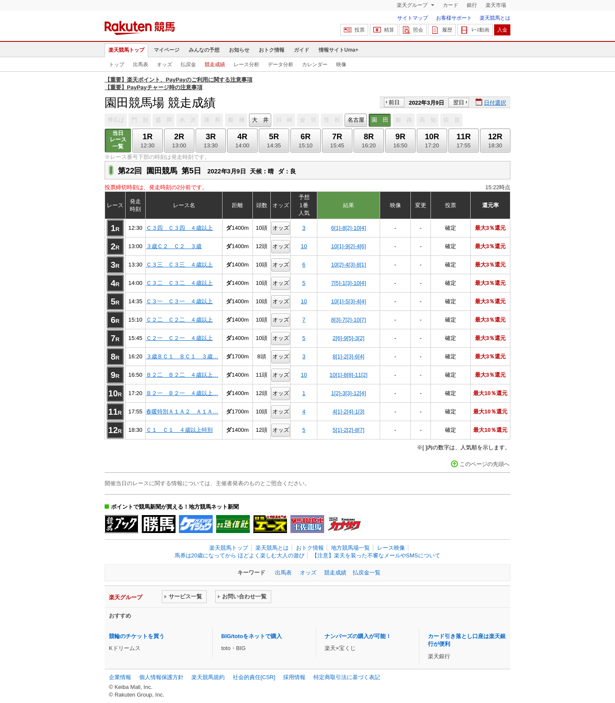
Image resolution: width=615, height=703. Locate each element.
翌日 (458, 102)
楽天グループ (413, 5)
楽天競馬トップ (126, 50)
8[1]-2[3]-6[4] (348, 356)
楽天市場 (496, 5)
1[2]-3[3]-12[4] (348, 393)
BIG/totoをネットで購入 (251, 636)
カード (450, 5)
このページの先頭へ (485, 464)
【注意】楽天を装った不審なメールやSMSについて (376, 555)
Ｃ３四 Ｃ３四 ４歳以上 (179, 228)
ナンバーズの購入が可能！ (358, 636)
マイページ (166, 50)
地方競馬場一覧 (350, 548)
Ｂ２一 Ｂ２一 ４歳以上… (182, 393)
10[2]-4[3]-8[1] (348, 264)
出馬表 (140, 64)
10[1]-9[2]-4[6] (348, 246)
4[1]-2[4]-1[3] (348, 411)
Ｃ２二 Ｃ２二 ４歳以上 (179, 319)
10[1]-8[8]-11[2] (349, 375)
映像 (341, 64)
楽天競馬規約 (208, 677)
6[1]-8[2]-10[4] (348, 228)
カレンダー (315, 64)
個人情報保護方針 (161, 677)
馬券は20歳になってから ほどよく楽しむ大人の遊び (240, 555)
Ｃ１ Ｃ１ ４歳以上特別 (179, 430)
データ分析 (280, 64)
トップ (116, 64)
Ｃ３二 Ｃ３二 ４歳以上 (179, 283)
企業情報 (120, 677)
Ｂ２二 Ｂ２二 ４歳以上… (182, 375)
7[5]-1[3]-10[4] (348, 283)
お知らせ (239, 50)
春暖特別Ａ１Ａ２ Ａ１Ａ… (182, 411)
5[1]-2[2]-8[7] (348, 430)
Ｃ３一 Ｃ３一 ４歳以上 (179, 301)
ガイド (301, 50)
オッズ (164, 64)
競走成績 (215, 64)
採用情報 (294, 677)
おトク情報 (271, 50)
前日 (394, 102)
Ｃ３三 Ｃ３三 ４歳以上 (179, 264)
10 (304, 246)
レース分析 (246, 64)
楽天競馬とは (495, 18)
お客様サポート (454, 18)
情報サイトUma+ (338, 50)
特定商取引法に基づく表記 (346, 677)
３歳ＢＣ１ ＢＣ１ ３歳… (182, 356)
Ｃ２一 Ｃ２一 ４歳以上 (179, 338)
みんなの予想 (204, 50)
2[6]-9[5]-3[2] (348, 338)
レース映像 (391, 548)
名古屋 (356, 120)
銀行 (472, 5)
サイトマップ (412, 18)
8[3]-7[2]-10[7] (348, 319)
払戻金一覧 (367, 572)
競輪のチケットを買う (136, 636)
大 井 (260, 120)
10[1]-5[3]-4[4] (348, 301)
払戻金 (188, 64)
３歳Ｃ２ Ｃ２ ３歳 (174, 246)
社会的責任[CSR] (254, 677)
